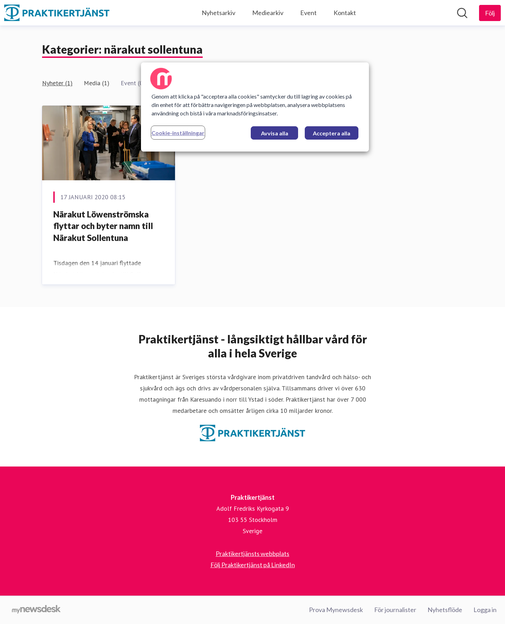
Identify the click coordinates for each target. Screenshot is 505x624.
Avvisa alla (274, 133)
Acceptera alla (331, 133)
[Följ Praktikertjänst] (490, 13)
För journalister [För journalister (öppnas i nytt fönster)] (395, 609)
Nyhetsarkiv (218, 12)
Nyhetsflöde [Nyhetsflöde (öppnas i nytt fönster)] (444, 609)
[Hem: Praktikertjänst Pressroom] (56, 13)
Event (308, 12)
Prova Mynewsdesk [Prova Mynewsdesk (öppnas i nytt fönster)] (336, 609)
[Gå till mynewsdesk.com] (36, 610)
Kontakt (345, 12)
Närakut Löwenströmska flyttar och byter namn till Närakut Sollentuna (103, 226)
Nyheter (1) (57, 83)
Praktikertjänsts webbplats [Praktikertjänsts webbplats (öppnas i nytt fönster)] (252, 553)
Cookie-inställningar (178, 132)
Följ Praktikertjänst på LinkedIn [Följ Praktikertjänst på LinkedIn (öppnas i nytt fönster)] (252, 565)
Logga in (485, 609)
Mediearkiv (267, 12)
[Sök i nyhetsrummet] (462, 13)
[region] (255, 107)
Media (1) (96, 83)
